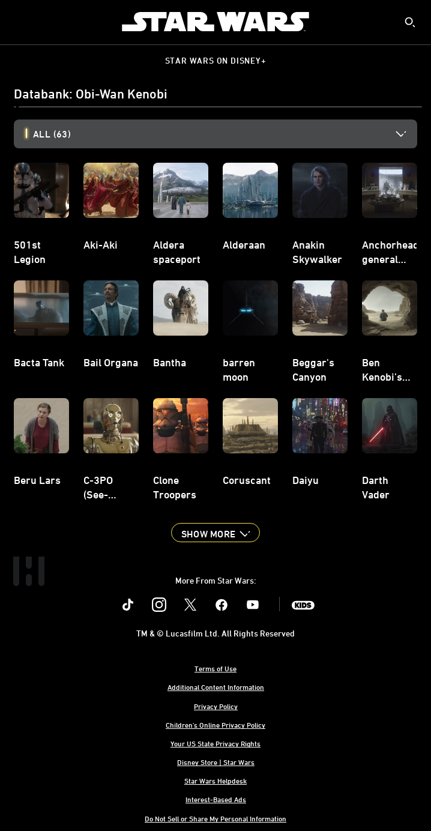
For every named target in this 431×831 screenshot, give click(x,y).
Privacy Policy (216, 706)
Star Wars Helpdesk (215, 780)
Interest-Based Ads (215, 799)
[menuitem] (19, 21)
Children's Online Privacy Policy (215, 725)
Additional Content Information (215, 687)
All (52, 134)
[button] (215, 532)
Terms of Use (215, 668)
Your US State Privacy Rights (215, 743)
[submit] (410, 22)
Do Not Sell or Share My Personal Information (215, 818)
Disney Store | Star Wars (216, 762)
